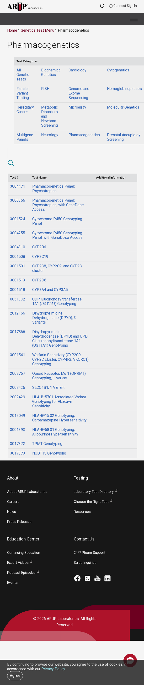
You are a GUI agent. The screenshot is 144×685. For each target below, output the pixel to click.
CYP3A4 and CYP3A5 (50, 289)
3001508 (17, 256)
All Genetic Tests (22, 74)
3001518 (17, 289)
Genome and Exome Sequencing (79, 93)
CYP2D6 (39, 280)
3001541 (17, 355)
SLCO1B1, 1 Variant (48, 387)
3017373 (17, 453)
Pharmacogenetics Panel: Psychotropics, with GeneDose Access (58, 205)
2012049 (17, 415)
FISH (45, 88)
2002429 (17, 397)
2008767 (17, 373)
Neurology (49, 135)
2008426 (17, 387)
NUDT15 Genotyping (49, 453)
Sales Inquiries (85, 563)
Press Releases (19, 522)
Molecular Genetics (123, 107)
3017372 (17, 443)
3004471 (17, 186)
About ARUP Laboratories (27, 492)
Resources (82, 512)
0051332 (17, 299)
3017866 (17, 332)
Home (12, 30)
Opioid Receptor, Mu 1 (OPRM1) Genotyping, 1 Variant (59, 375)
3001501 (17, 266)
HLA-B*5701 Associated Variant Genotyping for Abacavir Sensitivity (59, 401)
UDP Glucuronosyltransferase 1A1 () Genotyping (57, 301)
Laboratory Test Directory (94, 492)
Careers (13, 502)
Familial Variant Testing (22, 93)
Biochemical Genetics (51, 72)
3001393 (17, 429)
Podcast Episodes (21, 573)
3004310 (17, 247)
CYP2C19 (40, 256)
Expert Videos (18, 563)
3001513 (17, 280)
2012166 (17, 313)
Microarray (77, 107)
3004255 (17, 233)
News (11, 512)
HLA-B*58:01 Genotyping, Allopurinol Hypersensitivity (55, 431)
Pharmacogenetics (84, 135)
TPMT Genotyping (47, 443)
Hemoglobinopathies (124, 88)
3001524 (17, 219)
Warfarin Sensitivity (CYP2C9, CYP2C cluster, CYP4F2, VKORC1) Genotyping (60, 359)
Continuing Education (23, 553)
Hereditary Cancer (25, 109)
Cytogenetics (118, 70)
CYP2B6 (39, 247)
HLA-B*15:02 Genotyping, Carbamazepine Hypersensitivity (59, 417)
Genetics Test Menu (37, 30)
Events (12, 583)
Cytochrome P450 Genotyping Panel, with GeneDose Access (57, 235)
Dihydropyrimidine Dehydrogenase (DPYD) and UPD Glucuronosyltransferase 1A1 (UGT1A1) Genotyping (60, 339)
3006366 (17, 200)
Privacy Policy (53, 669)
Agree (15, 675)
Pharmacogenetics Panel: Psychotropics (53, 188)
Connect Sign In (123, 6)
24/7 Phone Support (89, 553)
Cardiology (77, 70)
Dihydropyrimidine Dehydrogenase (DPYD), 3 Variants (54, 318)
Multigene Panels (24, 137)
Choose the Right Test (91, 502)
